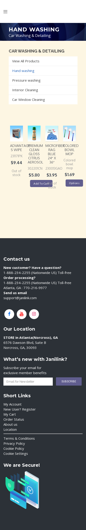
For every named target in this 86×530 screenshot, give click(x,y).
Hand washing (23, 70)
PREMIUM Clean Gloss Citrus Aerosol (35, 154)
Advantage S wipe (20, 148)
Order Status (13, 419)
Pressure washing (26, 80)
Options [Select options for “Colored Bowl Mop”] (74, 183)
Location (10, 429)
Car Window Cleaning (28, 99)
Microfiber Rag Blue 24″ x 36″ (55, 154)
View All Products (25, 61)
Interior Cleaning (25, 90)
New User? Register (19, 409)
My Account (12, 404)
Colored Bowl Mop (71, 150)
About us (10, 424)
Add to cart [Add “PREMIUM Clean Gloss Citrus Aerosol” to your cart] (41, 183)
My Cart (9, 414)
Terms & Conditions (19, 438)
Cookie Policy (13, 448)
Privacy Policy (14, 443)
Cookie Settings (15, 453)
